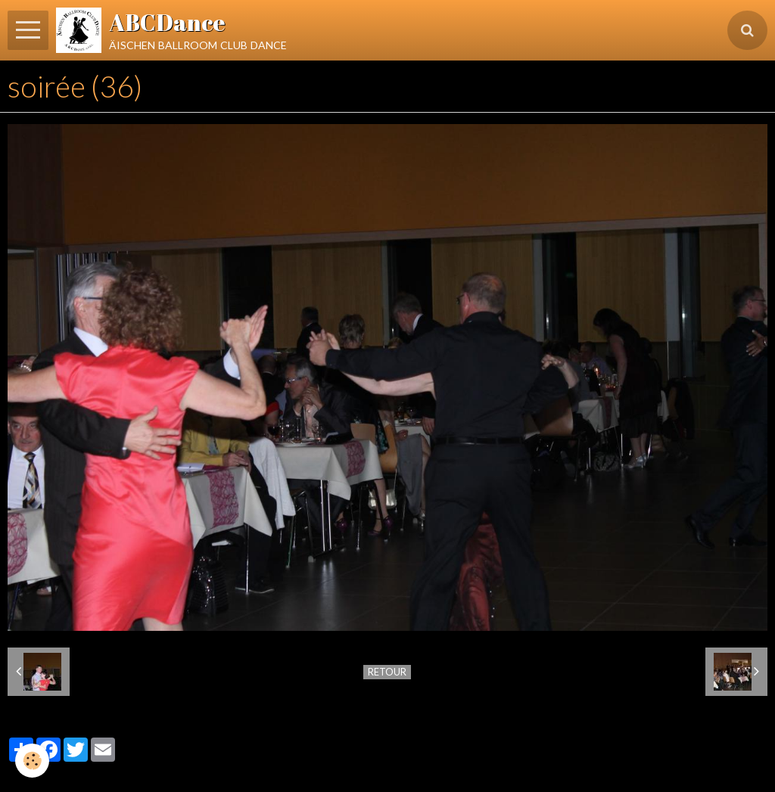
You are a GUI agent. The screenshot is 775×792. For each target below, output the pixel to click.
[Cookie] (32, 761)
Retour (387, 672)
